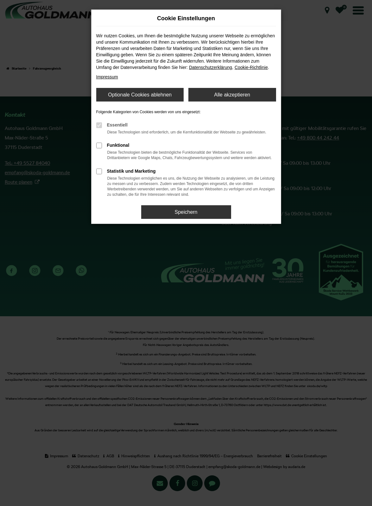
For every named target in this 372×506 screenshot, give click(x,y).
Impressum (107, 76)
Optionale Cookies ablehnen (140, 94)
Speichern (185, 212)
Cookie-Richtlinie (251, 67)
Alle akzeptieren (232, 94)
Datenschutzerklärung (210, 67)
